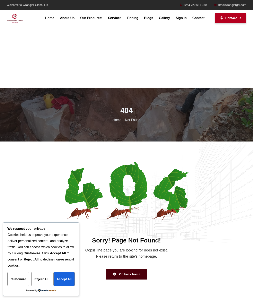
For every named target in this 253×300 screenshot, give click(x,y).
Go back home (126, 274)
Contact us (230, 18)
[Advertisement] (126, 57)
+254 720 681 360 (193, 5)
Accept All (64, 279)
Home (117, 120)
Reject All (41, 279)
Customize (18, 279)
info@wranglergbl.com (230, 5)
